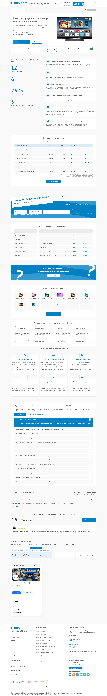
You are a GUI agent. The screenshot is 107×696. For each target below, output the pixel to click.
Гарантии (57, 10)
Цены (36, 10)
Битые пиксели (43, 247)
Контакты (80, 10)
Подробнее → (86, 235)
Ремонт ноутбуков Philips (42, 643)
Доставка (51, 10)
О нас (41, 10)
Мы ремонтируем (18, 10)
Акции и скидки (63, 10)
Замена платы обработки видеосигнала (26, 171)
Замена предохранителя (22, 167)
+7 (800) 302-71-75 (66, 3)
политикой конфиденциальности (32, 214)
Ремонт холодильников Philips (44, 637)
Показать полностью (16, 506)
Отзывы (46, 10)
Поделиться (70, 674)
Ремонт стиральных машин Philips (44, 661)
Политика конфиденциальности (53, 686)
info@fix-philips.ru (73, 644)
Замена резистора (20, 162)
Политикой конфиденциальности (42, 550)
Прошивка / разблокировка (23, 154)
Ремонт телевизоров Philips (43, 634)
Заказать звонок (53, 275)
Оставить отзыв (89, 519)
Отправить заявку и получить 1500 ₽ (56, 211)
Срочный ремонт (30, 10)
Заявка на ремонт (73, 10)
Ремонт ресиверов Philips (42, 649)
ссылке (18, 670)
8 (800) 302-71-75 (73, 640)
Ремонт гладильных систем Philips (44, 652)
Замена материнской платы (23, 150)
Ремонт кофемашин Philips (43, 640)
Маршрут (16, 592)
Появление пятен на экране (46, 243)
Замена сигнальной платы (22, 158)
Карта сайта (14, 674)
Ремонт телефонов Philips (42, 631)
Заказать (88, 150)
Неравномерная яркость (45, 255)
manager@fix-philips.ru (75, 647)
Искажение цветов (44, 239)
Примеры (13, 642)
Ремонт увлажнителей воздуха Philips (45, 664)
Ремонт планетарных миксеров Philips (46, 646)
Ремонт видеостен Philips (42, 655)
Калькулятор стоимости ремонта (19, 663)
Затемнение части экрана (46, 251)
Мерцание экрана (44, 235)
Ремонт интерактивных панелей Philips (46, 658)
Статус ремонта (91, 10)
